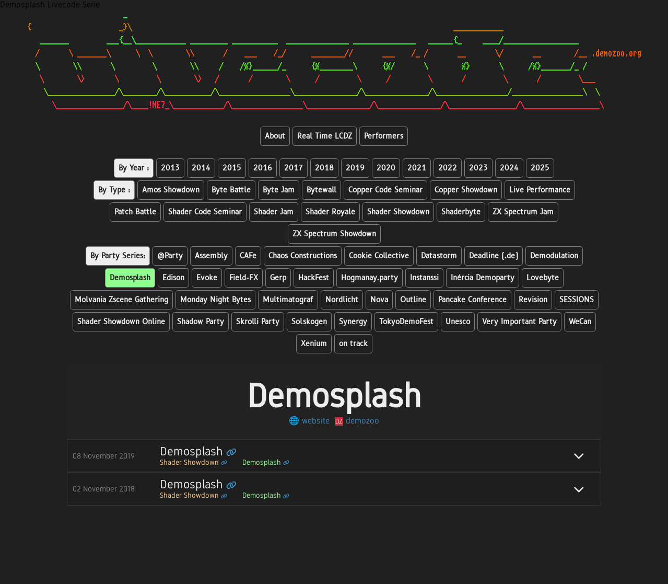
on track (353, 344)
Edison (173, 278)
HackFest (313, 278)
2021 (416, 168)
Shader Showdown (398, 212)
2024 (509, 168)
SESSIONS (576, 300)
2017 (293, 168)
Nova (379, 300)
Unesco (458, 322)
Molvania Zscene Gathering (121, 300)
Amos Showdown (171, 190)
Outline (413, 300)
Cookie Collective (379, 256)
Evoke (206, 278)
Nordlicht (341, 300)
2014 (201, 168)
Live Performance (539, 190)
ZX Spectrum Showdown (334, 234)
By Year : (134, 168)
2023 (478, 168)
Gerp (278, 278)
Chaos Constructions (302, 256)
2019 (355, 168)
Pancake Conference (472, 300)
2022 (447, 168)
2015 (231, 168)
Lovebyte (542, 278)
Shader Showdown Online (121, 322)
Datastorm (439, 256)
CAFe (248, 256)
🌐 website (309, 421)
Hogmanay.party (369, 278)
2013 (170, 168)
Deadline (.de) (493, 256)
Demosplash (130, 278)
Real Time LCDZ (324, 136)
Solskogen (309, 322)
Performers (383, 136)
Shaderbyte (461, 212)
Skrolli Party (257, 322)
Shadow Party (200, 322)
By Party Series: (117, 256)
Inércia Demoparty (482, 278)
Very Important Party (519, 322)
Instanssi (424, 278)
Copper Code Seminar (385, 190)
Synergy (353, 322)
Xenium (314, 344)
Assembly (211, 256)
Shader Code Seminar (205, 212)
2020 (386, 168)
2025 (540, 168)
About (275, 136)
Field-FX (243, 278)
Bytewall (321, 190)
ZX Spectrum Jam (523, 212)
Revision (533, 300)
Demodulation (554, 256)
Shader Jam (274, 212)
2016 (262, 168)
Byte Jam (279, 190)
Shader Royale (330, 212)
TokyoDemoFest (406, 322)
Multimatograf (288, 300)
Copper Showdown (466, 190)
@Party (170, 256)
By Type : (114, 190)
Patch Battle (135, 212)
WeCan (580, 322)
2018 (324, 168)
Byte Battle (231, 190)
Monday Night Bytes (215, 300)
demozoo (357, 421)
